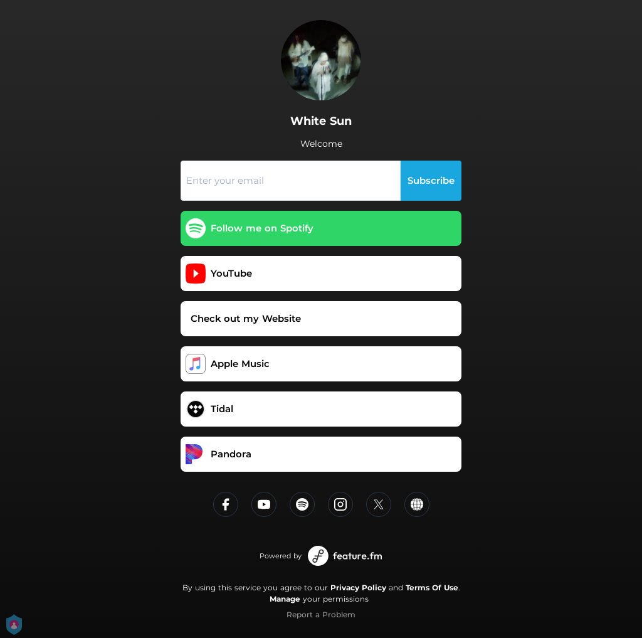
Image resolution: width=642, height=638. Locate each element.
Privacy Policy (358, 587)
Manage (285, 598)
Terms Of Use (432, 587)
